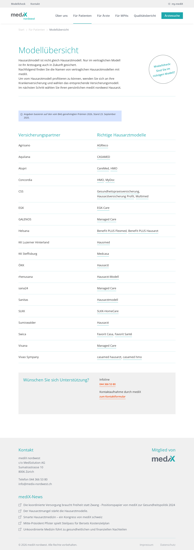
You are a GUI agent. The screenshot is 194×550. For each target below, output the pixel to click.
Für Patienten (82, 16)
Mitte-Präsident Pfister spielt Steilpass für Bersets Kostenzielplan (63, 523)
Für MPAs (121, 16)
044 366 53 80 (107, 384)
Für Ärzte (103, 16)
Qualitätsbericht (145, 16)
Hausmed (103, 242)
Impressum (146, 545)
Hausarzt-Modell (108, 277)
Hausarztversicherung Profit (115, 196)
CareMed (103, 168)
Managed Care (106, 219)
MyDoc (110, 180)
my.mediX (175, 3)
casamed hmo (132, 357)
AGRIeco (102, 145)
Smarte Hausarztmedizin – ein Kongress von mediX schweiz (60, 517)
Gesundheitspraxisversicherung (118, 191)
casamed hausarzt (109, 357)
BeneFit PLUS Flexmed (112, 231)
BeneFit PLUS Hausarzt (143, 231)
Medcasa (103, 254)
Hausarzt (103, 265)
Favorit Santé (123, 334)
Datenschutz (168, 545)
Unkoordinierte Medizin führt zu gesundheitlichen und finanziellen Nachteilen (72, 529)
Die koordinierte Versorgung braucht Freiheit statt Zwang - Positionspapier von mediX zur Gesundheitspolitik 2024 (96, 505)
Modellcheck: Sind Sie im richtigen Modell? (162, 69)
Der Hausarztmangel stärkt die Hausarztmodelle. (53, 511)
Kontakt (35, 3)
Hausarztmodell (107, 300)
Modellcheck (18, 3)
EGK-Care (103, 208)
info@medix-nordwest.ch (35, 484)
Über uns (61, 16)
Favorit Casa (105, 334)
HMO (114, 168)
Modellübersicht (59, 29)
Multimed (142, 196)
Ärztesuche (172, 16)
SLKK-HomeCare (108, 311)
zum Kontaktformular (112, 396)
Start (21, 29)
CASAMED (103, 157)
